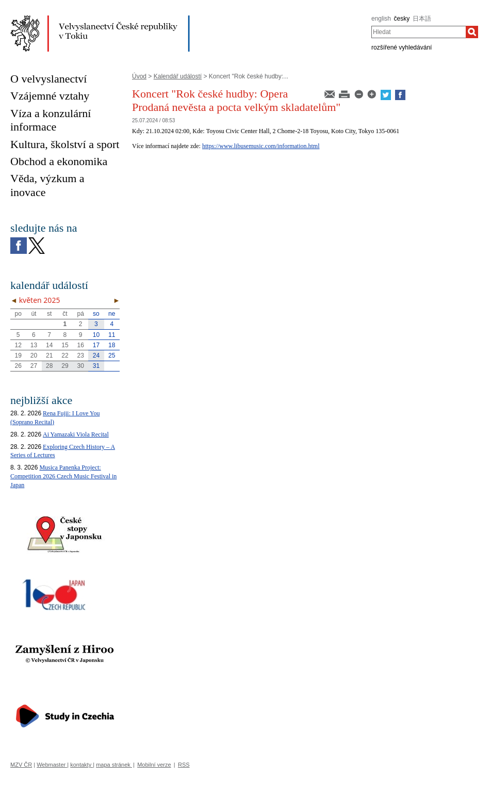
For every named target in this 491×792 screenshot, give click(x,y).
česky (402, 18)
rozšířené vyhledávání (401, 47)
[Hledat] (472, 32)
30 (80, 365)
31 (96, 365)
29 (64, 365)
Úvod (139, 76)
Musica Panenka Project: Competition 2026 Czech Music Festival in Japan (63, 476)
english (381, 18)
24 (96, 355)
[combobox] (418, 32)
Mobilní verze (154, 765)
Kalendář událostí (178, 76)
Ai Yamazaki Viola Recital (76, 434)
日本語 (422, 18)
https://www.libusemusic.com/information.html (261, 146)
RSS (184, 765)
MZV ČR (21, 765)
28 (49, 365)
